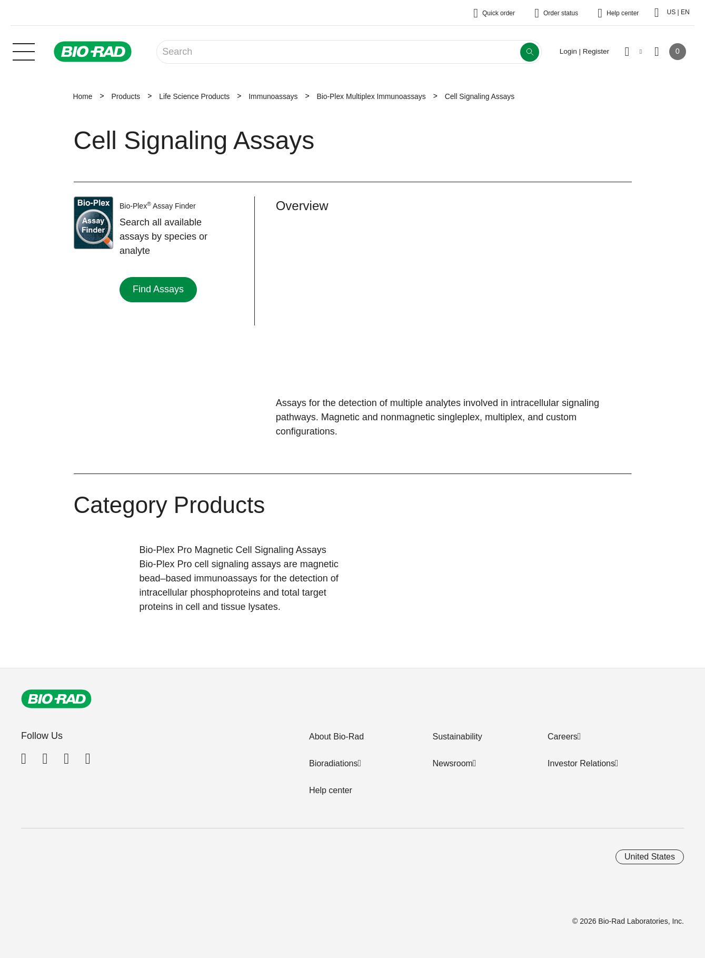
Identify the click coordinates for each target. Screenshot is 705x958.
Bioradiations (333, 763)
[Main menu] (24, 50)
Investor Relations (581, 763)
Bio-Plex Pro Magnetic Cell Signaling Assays (233, 550)
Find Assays (158, 289)
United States (649, 856)
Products (125, 96)
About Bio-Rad (336, 736)
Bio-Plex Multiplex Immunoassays (370, 96)
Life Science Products (194, 96)
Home (83, 96)
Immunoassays (273, 96)
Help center (330, 790)
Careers (563, 736)
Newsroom (452, 763)
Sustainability (457, 736)
